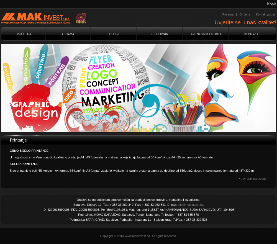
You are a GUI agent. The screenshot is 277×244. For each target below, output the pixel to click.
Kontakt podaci (266, 14)
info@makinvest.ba (191, 204)
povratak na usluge (252, 178)
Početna (228, 14)
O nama (244, 14)
